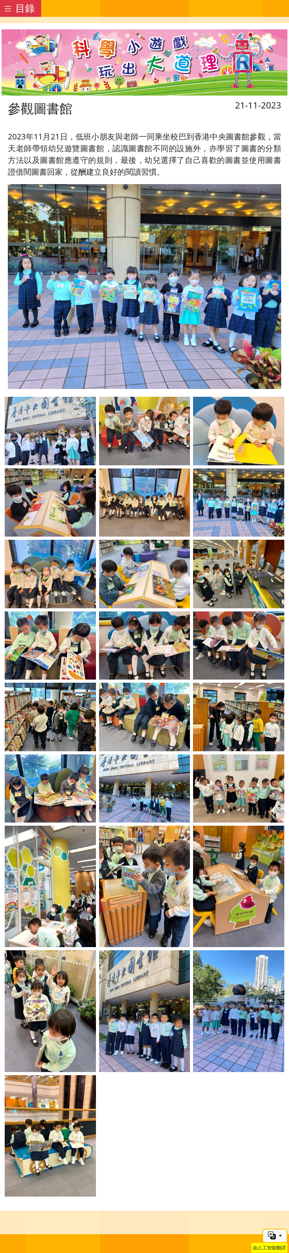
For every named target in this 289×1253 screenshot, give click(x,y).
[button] (274, 1236)
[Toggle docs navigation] (20, 8)
